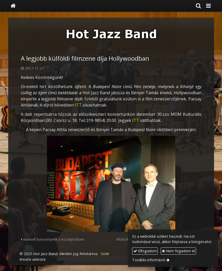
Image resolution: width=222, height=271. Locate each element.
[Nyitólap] (13, 6)
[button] (208, 6)
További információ (148, 259)
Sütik (105, 253)
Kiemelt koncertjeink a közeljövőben (52, 239)
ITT (78, 105)
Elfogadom (145, 250)
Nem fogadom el (178, 250)
